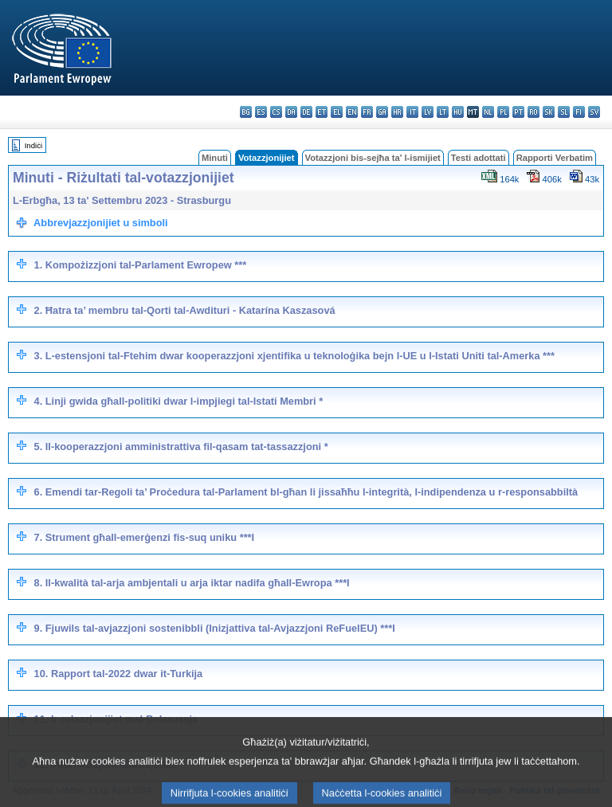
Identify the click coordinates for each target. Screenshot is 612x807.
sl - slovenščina (564, 112)
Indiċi (33, 145)
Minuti (215, 158)
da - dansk (291, 112)
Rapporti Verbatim (554, 158)
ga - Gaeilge (382, 112)
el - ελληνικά (337, 112)
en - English (352, 112)
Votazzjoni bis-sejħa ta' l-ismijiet (373, 158)
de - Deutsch (306, 112)
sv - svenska (594, 112)
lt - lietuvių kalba (443, 112)
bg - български (246, 112)
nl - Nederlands (488, 112)
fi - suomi (579, 112)
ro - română (533, 112)
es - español (261, 112)
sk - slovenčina (549, 112)
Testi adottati (478, 158)
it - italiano (412, 112)
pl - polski (503, 112)
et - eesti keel (322, 112)
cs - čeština (276, 112)
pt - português (518, 112)
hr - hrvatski (397, 112)
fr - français (367, 112)
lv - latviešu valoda (428, 112)
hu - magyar (458, 112)
